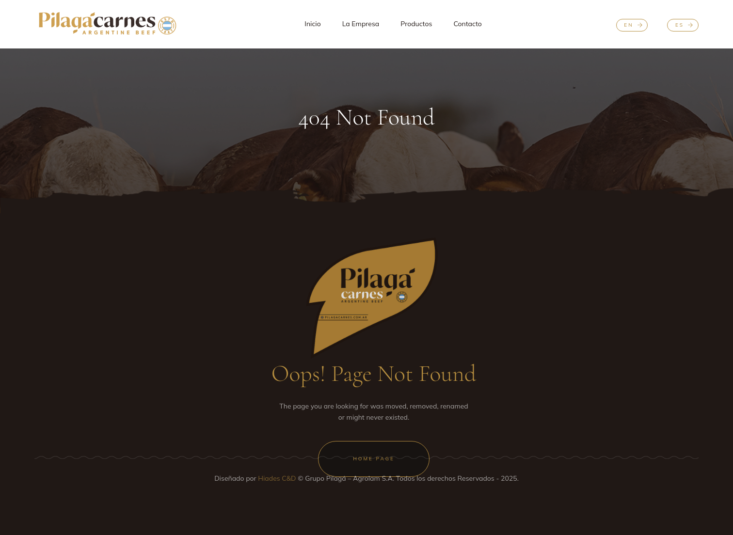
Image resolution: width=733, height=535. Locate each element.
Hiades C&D (278, 478)
